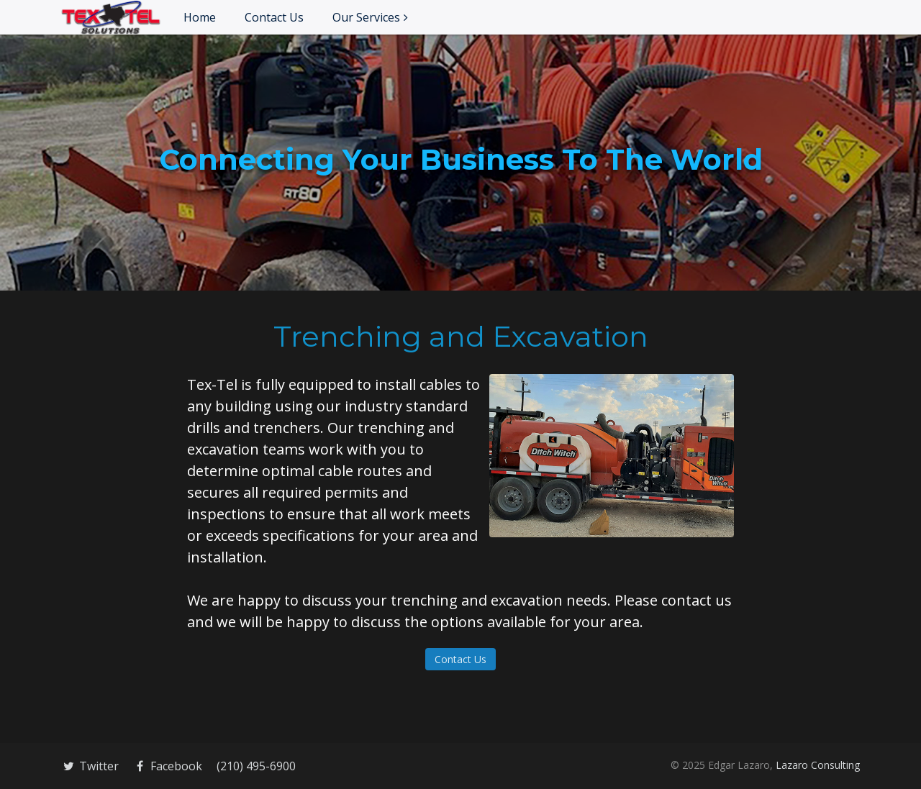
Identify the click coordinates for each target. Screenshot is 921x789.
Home (199, 17)
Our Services (366, 17)
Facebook (168, 766)
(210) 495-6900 (256, 766)
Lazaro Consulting (818, 765)
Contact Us (274, 17)
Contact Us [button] (460, 659)
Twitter (90, 766)
